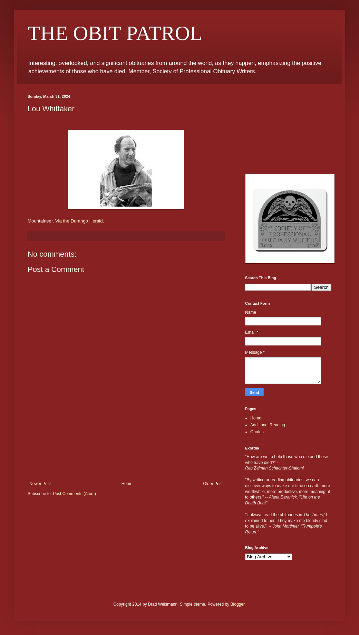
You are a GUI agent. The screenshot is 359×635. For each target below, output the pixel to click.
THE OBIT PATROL (115, 33)
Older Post (213, 483)
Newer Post (40, 483)
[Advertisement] (126, 451)
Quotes (257, 431)
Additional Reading (267, 425)
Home (127, 483)
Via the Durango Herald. (79, 221)
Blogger (238, 604)
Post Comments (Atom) (74, 493)
